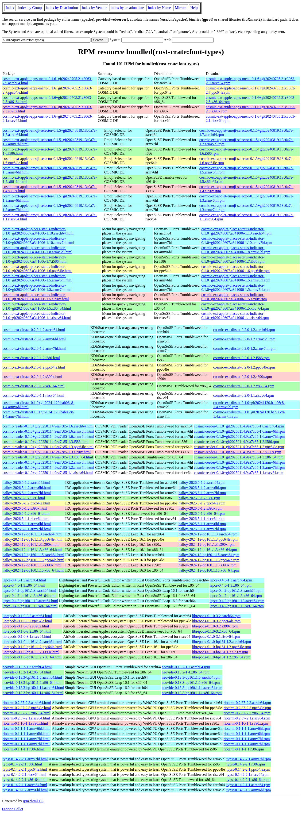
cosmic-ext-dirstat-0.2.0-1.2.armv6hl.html (34, 339)
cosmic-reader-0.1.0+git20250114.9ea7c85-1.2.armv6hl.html (48, 462)
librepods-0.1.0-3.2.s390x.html (26, 626)
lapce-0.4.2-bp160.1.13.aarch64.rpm (237, 601)
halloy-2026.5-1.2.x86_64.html (26, 513)
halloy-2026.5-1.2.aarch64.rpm (201, 482)
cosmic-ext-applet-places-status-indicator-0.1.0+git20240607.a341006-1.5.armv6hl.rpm (235, 278)
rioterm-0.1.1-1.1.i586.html (23, 749)
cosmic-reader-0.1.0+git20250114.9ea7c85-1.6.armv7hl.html (48, 436)
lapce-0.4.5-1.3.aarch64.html (24, 580)
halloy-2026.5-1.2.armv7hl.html (27, 493)
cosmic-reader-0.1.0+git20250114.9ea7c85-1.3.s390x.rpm (237, 452)
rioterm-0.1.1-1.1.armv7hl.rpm (247, 739)
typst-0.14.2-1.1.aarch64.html (25, 785)
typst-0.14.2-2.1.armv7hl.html (25, 759)
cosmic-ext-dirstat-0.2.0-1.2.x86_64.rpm (243, 386)
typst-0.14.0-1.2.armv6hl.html (25, 790)
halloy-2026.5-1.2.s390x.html (25, 508)
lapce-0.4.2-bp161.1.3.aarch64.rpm (236, 590)
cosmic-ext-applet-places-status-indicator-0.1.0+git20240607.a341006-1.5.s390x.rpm (234, 297)
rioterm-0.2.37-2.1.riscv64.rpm (247, 718)
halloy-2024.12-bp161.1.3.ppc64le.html (32, 539)
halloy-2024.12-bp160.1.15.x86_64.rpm (208, 570)
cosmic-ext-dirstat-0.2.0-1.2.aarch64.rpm (244, 330)
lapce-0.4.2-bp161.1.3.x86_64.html (29, 596)
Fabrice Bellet (12, 809)
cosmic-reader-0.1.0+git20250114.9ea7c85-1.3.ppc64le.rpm (239, 447)
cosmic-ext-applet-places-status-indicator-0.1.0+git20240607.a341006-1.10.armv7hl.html (38, 240)
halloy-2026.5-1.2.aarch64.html (26, 482)
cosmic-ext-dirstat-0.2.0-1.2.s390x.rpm (242, 377)
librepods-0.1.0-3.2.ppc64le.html (27, 621)
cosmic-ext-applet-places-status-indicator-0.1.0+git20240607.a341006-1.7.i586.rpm (232, 259)
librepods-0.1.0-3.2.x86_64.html (27, 631)
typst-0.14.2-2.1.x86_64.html (24, 780)
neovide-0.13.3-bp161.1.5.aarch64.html (32, 677)
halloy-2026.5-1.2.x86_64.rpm (201, 513)
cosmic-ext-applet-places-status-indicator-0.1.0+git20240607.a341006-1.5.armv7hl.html (37, 287)
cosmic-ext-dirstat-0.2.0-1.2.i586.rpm (241, 358)
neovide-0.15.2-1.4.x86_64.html (27, 672)
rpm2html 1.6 (33, 801)
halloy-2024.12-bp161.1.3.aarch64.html (32, 534)
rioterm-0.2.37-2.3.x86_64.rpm (247, 713)
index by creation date (127, 8)
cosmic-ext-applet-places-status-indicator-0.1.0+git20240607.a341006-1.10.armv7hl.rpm (236, 240)
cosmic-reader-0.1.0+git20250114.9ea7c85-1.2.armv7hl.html (48, 467)
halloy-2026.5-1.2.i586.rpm (199, 498)
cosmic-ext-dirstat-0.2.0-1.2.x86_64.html (34, 386)
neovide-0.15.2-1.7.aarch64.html (27, 667)
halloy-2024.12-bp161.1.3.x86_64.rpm (207, 550)
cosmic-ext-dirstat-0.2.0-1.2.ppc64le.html (34, 367)
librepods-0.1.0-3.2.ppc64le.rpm (216, 621)
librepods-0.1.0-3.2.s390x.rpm (215, 626)
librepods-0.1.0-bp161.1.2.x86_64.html (32, 657)
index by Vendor (94, 8)
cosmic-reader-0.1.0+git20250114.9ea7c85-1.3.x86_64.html (48, 457)
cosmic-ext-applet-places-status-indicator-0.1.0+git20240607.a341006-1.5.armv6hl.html (37, 278)
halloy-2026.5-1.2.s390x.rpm (200, 508)
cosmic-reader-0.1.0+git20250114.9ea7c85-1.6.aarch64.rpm (239, 426)
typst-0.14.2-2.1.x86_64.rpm (248, 780)
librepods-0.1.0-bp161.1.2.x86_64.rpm (221, 657)
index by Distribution (62, 8)
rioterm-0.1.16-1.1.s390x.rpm (246, 723)
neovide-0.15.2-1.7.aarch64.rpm (186, 667)
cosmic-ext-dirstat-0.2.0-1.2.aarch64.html (34, 330)
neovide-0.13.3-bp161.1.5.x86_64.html (32, 682)
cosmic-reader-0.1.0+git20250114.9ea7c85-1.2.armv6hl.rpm (239, 462)
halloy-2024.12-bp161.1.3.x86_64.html (32, 550)
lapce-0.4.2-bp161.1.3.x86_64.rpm (236, 596)
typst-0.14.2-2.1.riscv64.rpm (247, 775)
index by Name (159, 8)
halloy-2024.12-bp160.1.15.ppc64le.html (33, 560)
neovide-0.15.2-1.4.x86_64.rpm (185, 672)
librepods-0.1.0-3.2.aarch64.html (27, 616)
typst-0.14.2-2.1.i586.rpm (245, 764)
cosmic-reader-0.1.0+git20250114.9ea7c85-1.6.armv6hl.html (48, 431)
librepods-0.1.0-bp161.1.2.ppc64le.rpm (221, 647)
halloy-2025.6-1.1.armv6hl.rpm (202, 524)
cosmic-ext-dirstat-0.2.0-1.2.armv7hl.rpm (244, 348)
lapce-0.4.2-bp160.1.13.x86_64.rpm (237, 606)
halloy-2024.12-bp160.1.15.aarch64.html (33, 555)
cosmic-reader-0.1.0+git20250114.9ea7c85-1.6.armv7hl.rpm (239, 436)
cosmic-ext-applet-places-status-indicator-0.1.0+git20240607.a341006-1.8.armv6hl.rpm (235, 250)
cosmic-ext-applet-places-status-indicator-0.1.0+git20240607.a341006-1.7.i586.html (34, 259)
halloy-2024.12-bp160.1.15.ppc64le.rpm (208, 560)
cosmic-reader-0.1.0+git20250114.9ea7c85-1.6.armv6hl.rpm (239, 431)
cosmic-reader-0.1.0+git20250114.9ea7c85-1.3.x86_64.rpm (238, 457)
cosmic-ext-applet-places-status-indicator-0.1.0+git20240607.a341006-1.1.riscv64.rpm (235, 315)
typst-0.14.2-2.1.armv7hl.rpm (248, 759)
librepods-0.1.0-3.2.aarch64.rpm (216, 616)
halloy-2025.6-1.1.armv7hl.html (27, 529)
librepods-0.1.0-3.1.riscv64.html (27, 636)
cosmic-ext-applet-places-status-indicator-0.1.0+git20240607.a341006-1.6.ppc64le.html (37, 269)
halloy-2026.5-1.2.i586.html (24, 498)
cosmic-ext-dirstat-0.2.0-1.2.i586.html (31, 358)
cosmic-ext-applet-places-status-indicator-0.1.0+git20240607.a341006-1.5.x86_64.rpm (235, 306)
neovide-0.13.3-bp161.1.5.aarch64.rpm (191, 677)
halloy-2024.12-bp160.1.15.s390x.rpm (207, 565)
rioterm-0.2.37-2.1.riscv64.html (26, 718)
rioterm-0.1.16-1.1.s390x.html (25, 723)
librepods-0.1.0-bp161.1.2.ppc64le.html (32, 647)
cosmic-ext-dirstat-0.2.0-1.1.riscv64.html (33, 395)
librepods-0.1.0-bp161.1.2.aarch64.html (32, 642)
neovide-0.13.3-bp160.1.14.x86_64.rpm (192, 693)
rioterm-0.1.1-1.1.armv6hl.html (26, 728)
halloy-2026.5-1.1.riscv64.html (26, 519)
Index (10, 8)
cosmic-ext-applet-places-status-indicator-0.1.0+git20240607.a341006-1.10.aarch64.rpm (236, 231)
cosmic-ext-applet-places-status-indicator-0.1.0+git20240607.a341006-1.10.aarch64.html (38, 231)
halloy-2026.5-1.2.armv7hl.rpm (202, 493)
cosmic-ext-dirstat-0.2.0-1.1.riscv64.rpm (243, 395)
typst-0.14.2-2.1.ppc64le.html (25, 769)
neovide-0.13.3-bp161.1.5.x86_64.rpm (191, 682)
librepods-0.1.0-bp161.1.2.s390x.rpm (220, 652)
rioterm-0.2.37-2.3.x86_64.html (26, 713)
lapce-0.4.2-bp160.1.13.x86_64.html (30, 606)
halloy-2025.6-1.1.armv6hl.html (27, 524)
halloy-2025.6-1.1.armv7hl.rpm (202, 529)
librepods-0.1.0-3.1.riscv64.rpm (216, 636)
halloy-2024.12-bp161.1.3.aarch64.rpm (207, 534)
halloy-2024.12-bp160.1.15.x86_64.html (33, 570)
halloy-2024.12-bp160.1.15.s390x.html (32, 565)
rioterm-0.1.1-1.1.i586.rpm (244, 749)
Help (194, 8)
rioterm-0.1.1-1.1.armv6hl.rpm (247, 728)
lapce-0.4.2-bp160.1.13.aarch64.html (30, 601)
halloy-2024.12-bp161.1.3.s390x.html (31, 544)
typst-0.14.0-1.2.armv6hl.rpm (248, 790)
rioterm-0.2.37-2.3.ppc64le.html (27, 708)
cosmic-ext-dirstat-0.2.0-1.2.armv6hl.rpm (244, 339)
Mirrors (180, 8)
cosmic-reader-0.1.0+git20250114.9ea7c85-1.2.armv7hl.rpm (239, 467)
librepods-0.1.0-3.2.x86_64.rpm (216, 631)
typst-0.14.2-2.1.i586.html (22, 764)
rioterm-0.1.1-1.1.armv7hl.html (26, 739)
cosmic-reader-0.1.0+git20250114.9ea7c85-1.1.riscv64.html (48, 473)
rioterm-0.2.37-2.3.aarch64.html (27, 703)
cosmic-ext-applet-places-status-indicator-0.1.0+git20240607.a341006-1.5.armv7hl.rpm (235, 287)
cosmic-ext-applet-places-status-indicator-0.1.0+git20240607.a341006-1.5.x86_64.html (37, 306)
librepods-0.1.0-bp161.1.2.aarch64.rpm (221, 642)
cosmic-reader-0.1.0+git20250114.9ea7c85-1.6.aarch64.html (48, 426)
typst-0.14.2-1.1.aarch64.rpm (248, 785)
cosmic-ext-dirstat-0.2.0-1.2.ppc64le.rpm (244, 367)
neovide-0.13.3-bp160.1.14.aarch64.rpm (192, 688)
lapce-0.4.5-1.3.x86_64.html (24, 585)
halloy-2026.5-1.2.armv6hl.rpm (202, 488)
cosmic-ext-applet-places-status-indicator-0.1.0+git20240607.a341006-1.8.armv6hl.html (37, 250)
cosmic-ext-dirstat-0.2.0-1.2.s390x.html (32, 377)
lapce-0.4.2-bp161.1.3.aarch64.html (29, 590)
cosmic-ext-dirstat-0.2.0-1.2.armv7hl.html (34, 348)
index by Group (30, 8)
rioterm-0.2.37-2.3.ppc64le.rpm (247, 708)
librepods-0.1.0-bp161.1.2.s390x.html (31, 652)
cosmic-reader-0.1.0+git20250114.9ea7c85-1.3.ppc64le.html (48, 447)
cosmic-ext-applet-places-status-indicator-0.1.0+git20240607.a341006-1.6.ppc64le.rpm (235, 269)
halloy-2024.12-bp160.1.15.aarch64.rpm (208, 555)
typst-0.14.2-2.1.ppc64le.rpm (248, 769)
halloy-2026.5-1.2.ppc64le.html (26, 503)
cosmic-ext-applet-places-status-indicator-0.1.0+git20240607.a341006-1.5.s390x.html (36, 297)
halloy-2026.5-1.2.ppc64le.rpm (201, 503)
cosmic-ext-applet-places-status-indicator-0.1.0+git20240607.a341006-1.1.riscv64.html (37, 315)
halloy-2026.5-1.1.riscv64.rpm (201, 519)
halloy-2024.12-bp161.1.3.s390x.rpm (206, 544)
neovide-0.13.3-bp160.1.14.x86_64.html (33, 693)
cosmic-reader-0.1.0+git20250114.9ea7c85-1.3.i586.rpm (236, 442)
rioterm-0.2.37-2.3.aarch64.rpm (247, 703)
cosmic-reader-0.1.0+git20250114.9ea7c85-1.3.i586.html (45, 442)
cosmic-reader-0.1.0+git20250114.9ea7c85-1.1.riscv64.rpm (238, 473)
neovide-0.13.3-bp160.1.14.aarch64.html (33, 688)
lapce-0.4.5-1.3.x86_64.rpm (231, 585)
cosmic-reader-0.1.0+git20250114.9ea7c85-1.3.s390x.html (47, 452)
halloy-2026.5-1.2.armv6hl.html (27, 488)
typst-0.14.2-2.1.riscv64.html (24, 775)
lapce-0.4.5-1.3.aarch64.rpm (231, 580)
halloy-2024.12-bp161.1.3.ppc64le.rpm (207, 539)
